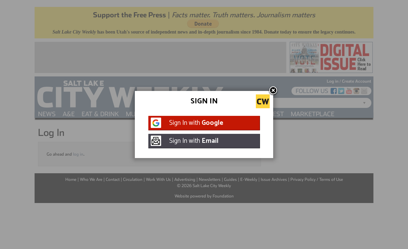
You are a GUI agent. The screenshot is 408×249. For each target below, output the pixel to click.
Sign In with (196, 123)
